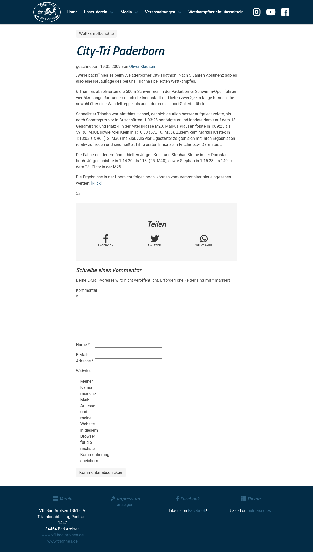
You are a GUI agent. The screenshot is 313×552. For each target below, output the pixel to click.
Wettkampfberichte (96, 33)
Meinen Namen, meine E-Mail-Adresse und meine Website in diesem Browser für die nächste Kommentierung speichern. (89, 421)
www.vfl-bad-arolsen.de (63, 535)
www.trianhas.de (62, 541)
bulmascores (259, 510)
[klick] (96, 183)
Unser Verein (95, 12)
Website (83, 371)
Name (83, 344)
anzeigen (125, 504)
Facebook (197, 510)
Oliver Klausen (142, 66)
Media (126, 12)
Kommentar (85, 293)
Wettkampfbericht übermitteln (216, 12)
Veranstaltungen (160, 12)
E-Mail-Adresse (85, 357)
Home (72, 12)
